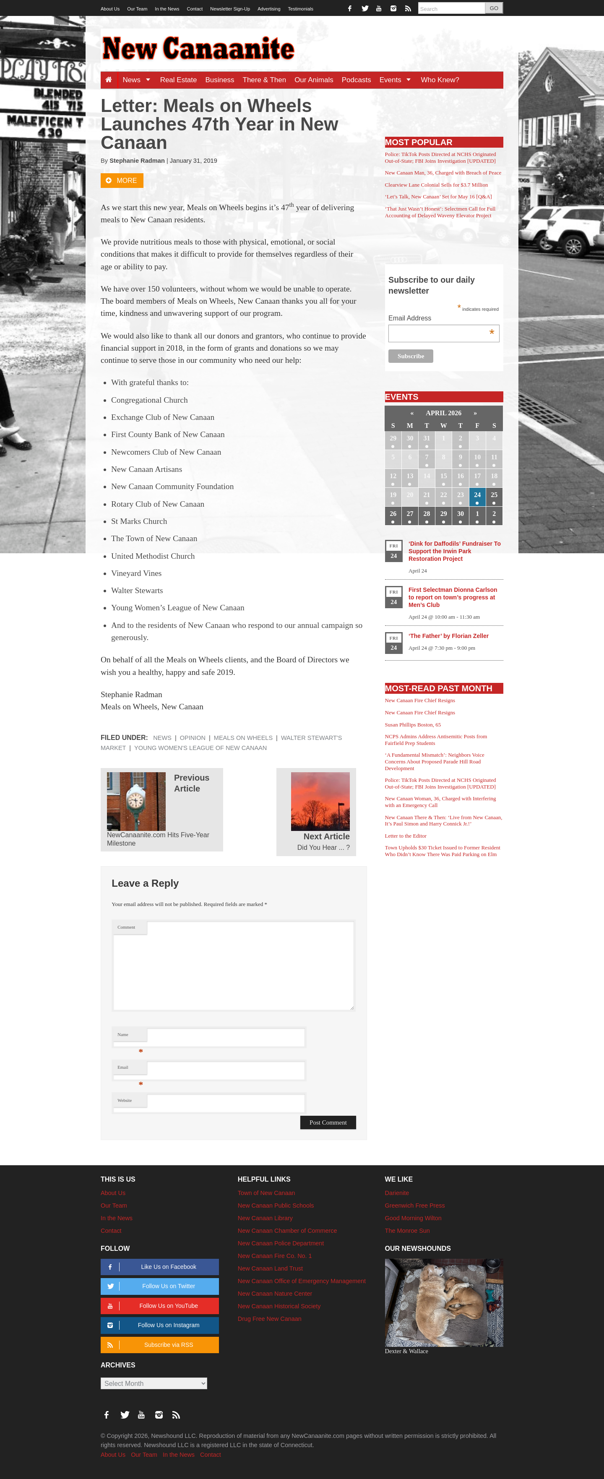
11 (494, 457)
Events (398, 80)
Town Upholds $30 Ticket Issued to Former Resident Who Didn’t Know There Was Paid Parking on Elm (442, 850)
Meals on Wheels (243, 737)
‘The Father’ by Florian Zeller (449, 636)
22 (443, 494)
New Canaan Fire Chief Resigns (420, 700)
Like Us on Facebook (150, 1267)
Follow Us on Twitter (149, 1286)
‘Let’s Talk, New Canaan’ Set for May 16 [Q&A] (438, 196)
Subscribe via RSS (148, 1345)
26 (393, 513)
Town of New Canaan (266, 1193)
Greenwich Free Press (415, 1205)
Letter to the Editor (406, 836)
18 (494, 475)
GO (494, 8)
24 (477, 494)
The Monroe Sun (407, 1230)
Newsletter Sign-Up (230, 8)
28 (427, 513)
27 (409, 513)
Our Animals (313, 80)
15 (443, 475)
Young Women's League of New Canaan (200, 748)
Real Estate (178, 80)
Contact (195, 8)
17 (477, 475)
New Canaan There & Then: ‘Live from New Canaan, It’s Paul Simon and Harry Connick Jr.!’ (443, 820)
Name (130, 1036)
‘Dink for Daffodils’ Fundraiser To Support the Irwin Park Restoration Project (455, 551)
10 (477, 457)
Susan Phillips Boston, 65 (413, 724)
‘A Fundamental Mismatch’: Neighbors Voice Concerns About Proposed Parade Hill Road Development (434, 761)
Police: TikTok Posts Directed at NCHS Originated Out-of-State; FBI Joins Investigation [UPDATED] (440, 157)
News (139, 80)
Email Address (441, 319)
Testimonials (301, 8)
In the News (167, 8)
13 (409, 475)
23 (460, 494)
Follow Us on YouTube (151, 1306)
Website (124, 1100)
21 (427, 494)
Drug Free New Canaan (270, 1318)
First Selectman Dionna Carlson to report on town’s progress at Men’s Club (453, 597)
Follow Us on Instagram (152, 1325)
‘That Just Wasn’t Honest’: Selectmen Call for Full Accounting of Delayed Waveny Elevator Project (440, 212)
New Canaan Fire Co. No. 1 (275, 1255)
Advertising (269, 8)
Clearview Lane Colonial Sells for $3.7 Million (436, 185)
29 (393, 438)
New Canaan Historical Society (279, 1306)
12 (393, 475)
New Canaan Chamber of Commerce (287, 1230)
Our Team (137, 8)
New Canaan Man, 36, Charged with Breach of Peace (443, 172)
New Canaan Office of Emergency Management (302, 1281)
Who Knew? (440, 80)
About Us (110, 8)
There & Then (264, 80)
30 (409, 438)
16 (460, 475)
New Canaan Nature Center (275, 1293)
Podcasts (356, 80)
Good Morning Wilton (413, 1218)
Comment (126, 927)
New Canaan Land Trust (270, 1268)
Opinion (193, 737)
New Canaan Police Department (281, 1243)
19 (393, 494)
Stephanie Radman (137, 160)
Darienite (397, 1193)
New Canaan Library (265, 1218)
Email (130, 1069)
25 (494, 494)
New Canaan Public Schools (276, 1205)
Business (220, 80)
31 (427, 438)
